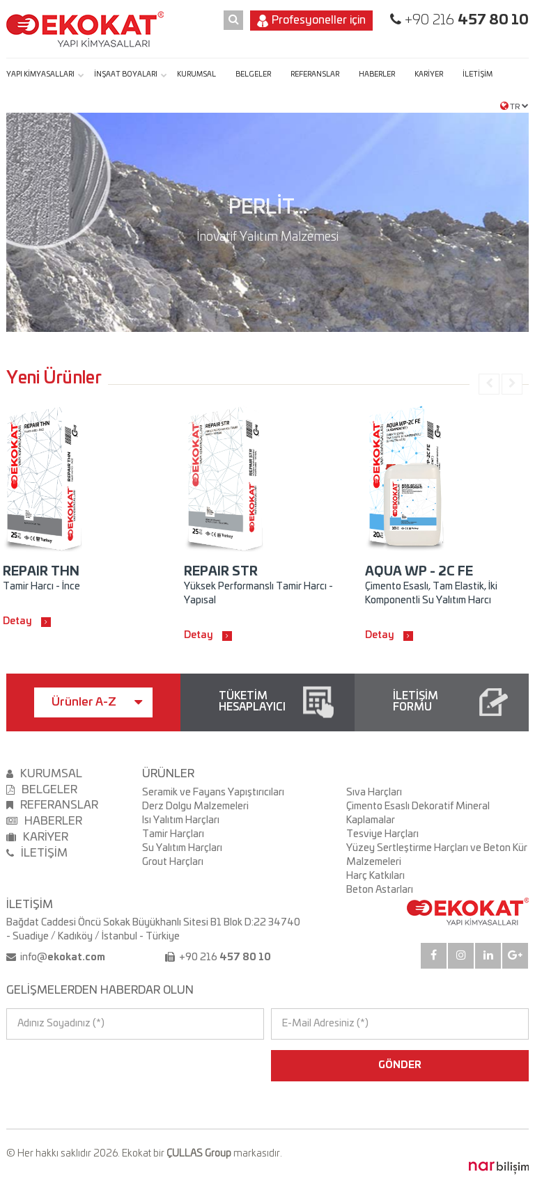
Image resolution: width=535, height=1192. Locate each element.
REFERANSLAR (314, 74)
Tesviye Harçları (382, 834)
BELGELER (253, 74)
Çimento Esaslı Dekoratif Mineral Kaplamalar (418, 813)
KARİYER (428, 74)
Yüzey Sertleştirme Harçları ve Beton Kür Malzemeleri (436, 855)
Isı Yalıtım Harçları (180, 820)
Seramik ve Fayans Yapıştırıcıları (213, 792)
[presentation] (66, 1065)
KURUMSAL (196, 74)
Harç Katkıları (375, 876)
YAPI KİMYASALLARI (40, 74)
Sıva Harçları (374, 792)
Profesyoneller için (311, 21)
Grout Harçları (172, 862)
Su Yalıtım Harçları (182, 848)
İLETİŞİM (478, 74)
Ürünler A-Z (97, 702)
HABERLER (377, 74)
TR (514, 106)
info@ (61, 957)
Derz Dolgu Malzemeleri (195, 806)
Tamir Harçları (173, 834)
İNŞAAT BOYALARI (125, 74)
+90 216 (465, 20)
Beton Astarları (379, 890)
